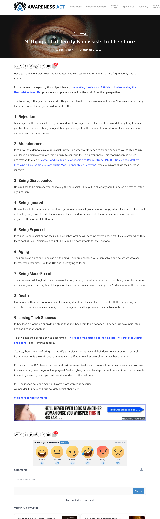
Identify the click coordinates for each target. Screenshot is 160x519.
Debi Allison (66, 49)
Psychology (80, 33)
